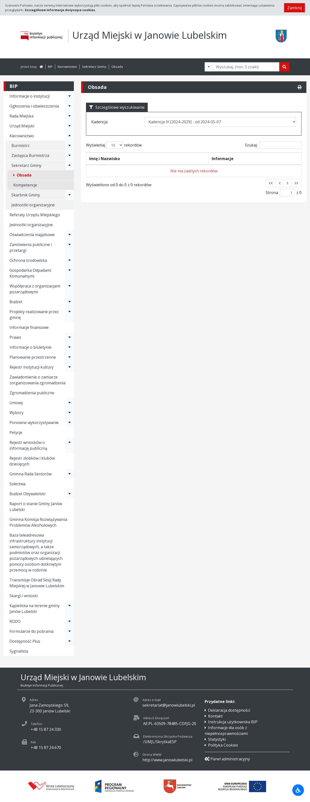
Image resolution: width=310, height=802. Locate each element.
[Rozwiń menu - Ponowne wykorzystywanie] (69, 422)
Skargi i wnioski (23, 595)
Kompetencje (25, 185)
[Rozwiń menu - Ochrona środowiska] (69, 260)
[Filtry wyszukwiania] (209, 66)
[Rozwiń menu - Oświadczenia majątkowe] (69, 234)
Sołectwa (17, 483)
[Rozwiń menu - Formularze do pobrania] (69, 631)
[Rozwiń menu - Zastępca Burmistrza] (69, 155)
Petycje (15, 432)
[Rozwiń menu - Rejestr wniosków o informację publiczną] (69, 445)
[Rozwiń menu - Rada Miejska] (69, 116)
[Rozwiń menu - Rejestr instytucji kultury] (69, 367)
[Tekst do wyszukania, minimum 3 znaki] (246, 66)
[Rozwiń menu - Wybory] (69, 412)
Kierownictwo (67, 66)
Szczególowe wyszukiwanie (117, 107)
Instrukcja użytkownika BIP (232, 722)
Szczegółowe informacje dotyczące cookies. (60, 10)
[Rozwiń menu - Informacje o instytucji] (69, 96)
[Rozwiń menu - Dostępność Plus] (69, 641)
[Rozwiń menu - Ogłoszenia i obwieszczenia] (69, 106)
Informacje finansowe (29, 327)
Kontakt (215, 716)
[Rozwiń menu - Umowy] (69, 403)
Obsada (117, 66)
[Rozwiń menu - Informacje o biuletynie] (69, 347)
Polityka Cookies (223, 745)
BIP (50, 66)
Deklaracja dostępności (229, 710)
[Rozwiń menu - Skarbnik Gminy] (69, 195)
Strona (272, 192)
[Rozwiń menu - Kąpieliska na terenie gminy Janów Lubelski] (69, 608)
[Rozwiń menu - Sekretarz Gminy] (69, 165)
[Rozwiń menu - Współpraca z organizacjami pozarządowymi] (69, 289)
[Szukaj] (284, 66)
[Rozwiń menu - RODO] (69, 621)
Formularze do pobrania (31, 631)
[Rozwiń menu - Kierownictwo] (69, 136)
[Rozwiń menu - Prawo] (69, 337)
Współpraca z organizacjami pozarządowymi (34, 288)
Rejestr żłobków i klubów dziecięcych (32, 461)
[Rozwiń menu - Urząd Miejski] (69, 126)
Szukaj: (273, 145)
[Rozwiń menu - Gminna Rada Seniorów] (69, 474)
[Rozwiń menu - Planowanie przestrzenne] (69, 357)
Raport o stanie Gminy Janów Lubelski (35, 506)
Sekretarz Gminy (94, 66)
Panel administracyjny (227, 759)
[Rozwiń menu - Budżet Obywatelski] (69, 494)
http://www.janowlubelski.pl (167, 760)
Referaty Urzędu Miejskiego (34, 214)
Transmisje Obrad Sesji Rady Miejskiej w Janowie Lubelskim (36, 582)
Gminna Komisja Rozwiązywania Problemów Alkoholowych (38, 522)
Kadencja (99, 121)
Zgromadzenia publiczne (31, 392)
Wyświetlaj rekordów (114, 145)
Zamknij (294, 7)
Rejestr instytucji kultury (31, 367)
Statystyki (217, 739)
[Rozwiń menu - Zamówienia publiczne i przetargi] (69, 247)
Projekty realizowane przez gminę (34, 314)
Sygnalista (18, 651)
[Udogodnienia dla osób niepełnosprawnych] (298, 790)
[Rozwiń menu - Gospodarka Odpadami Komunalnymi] (69, 273)
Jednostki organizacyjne (33, 205)
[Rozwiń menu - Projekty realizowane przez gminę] (69, 314)
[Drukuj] (300, 87)
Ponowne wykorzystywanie (34, 422)
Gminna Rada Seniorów (30, 474)
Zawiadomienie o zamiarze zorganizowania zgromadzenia (37, 380)
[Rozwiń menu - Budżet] (69, 302)
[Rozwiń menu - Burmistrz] (69, 145)
